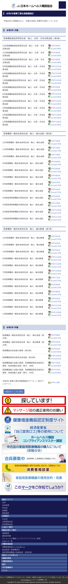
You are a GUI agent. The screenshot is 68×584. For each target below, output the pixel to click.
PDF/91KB (55, 189)
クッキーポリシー (26, 579)
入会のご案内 (7, 527)
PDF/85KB (55, 169)
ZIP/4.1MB (55, 382)
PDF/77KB (55, 278)
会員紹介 (5, 516)
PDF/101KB (56, 66)
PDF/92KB (55, 342)
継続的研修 (6, 536)
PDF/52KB (55, 349)
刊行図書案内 (7, 567)
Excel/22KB (56, 359)
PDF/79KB (55, 141)
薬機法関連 (6, 558)
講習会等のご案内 (9, 530)
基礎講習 (5, 533)
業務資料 (5, 513)
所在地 (4, 508)
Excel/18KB (56, 366)
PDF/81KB (55, 236)
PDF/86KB (55, 292)
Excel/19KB (56, 49)
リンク (4, 570)
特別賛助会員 (7, 524)
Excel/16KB (56, 352)
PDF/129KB (56, 271)
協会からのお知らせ (10, 555)
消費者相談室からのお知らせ (13, 547)
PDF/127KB (56, 217)
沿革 (4, 503)
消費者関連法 (7, 561)
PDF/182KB (56, 356)
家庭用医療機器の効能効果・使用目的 (17, 552)
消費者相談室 (7, 544)
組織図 (4, 510)
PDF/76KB (55, 363)
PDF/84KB (55, 87)
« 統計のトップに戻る (13, 391)
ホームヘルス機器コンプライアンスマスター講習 (21, 538)
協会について (7, 499)
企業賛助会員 (7, 522)
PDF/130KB (56, 312)
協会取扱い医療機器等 (11, 550)
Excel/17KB (56, 144)
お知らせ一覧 (7, 541)
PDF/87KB (55, 182)
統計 (4, 564)
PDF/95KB (55, 46)
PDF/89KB (55, 335)
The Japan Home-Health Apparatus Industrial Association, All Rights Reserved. (37, 582)
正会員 (4, 519)
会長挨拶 (5, 505)
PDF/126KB (56, 115)
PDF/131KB (56, 257)
